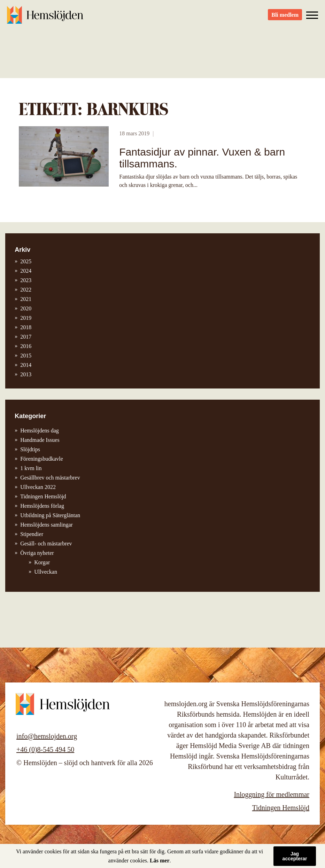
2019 (25, 318)
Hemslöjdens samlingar (46, 525)
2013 (25, 374)
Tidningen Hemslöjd (43, 496)
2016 (25, 346)
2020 (25, 308)
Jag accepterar (295, 856)
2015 (25, 355)
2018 (25, 327)
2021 (25, 299)
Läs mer (159, 860)
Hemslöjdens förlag (42, 506)
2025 (25, 261)
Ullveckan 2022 (38, 487)
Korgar (42, 562)
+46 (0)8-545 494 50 (45, 749)
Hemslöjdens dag (39, 430)
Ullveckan (45, 572)
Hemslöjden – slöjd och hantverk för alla (45, 17)
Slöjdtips (30, 449)
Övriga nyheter (37, 553)
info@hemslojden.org (46, 736)
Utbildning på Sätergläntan (50, 515)
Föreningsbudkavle (41, 459)
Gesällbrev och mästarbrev (50, 478)
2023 (25, 280)
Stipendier (31, 534)
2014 (25, 365)
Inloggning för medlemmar (271, 794)
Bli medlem (285, 18)
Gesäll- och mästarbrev (46, 543)
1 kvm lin (30, 468)
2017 (25, 337)
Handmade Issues (39, 440)
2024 (25, 271)
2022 (25, 290)
